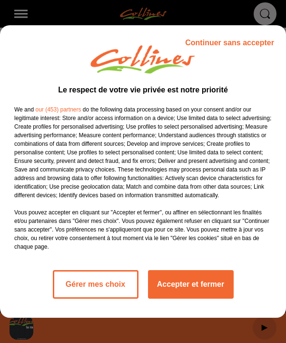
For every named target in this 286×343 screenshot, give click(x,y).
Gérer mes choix (95, 284)
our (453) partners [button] (58, 109)
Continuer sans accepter (229, 43)
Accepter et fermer (190, 284)
